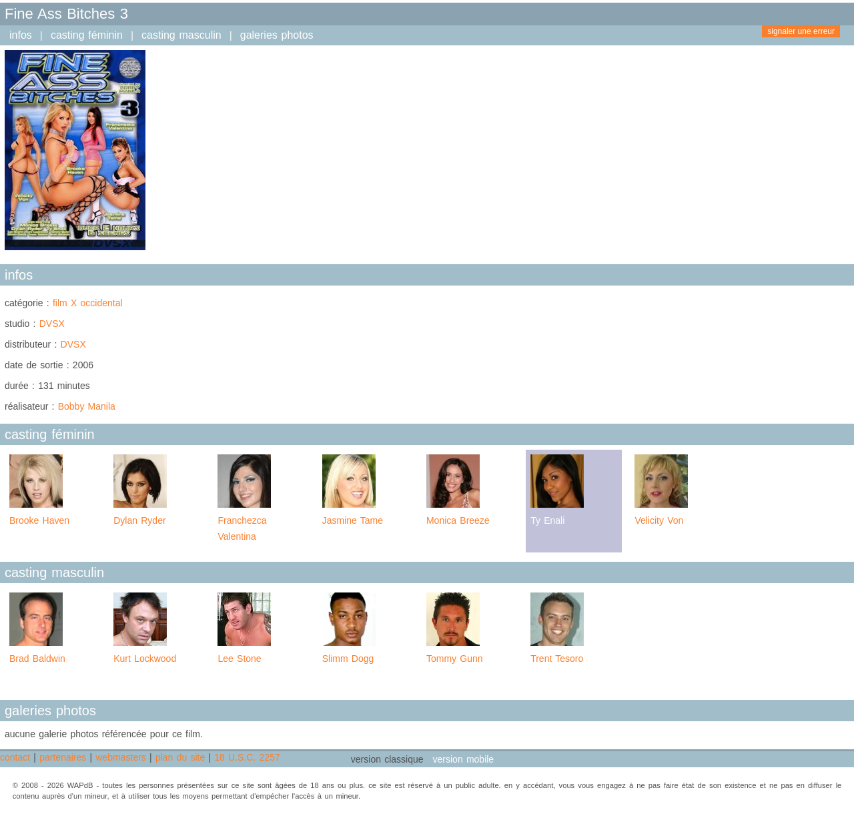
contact (15, 757)
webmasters (120, 757)
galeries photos (277, 35)
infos (20, 35)
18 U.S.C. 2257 (247, 757)
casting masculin (181, 35)
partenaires (62, 757)
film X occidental (88, 303)
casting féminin (87, 35)
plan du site (180, 757)
